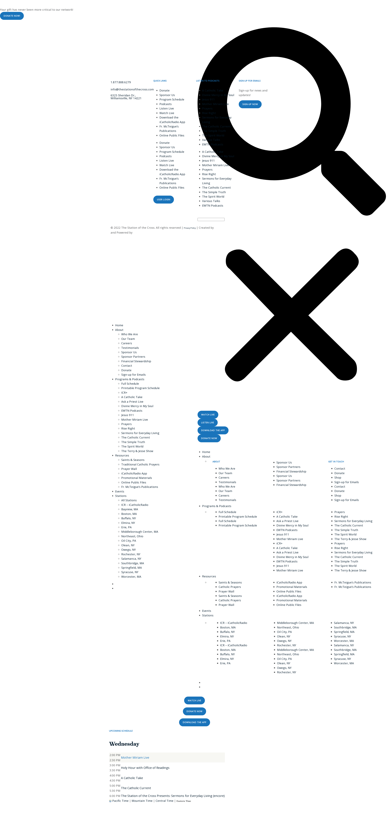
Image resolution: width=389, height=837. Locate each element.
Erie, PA (126, 527)
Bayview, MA (129, 509)
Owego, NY (128, 549)
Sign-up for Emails (133, 374)
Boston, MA (129, 514)
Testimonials (130, 348)
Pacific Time (120, 801)
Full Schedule (130, 383)
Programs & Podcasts (129, 379)
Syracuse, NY (129, 572)
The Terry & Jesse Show (137, 451)
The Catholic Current (216, 126)
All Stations (129, 500)
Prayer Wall (129, 469)
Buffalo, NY (128, 518)
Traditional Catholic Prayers (140, 464)
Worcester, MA (131, 576)
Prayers (207, 108)
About (119, 330)
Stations (120, 496)
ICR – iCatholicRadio (134, 505)
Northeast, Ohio (132, 536)
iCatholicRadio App (134, 473)
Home (119, 325)
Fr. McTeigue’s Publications (139, 487)
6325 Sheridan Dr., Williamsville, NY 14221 (126, 96)
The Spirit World (213, 135)
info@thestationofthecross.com (132, 89)
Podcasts (165, 104)
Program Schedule (171, 99)
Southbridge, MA (132, 563)
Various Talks (211, 140)
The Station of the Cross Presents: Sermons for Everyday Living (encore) (173, 796)
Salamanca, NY (131, 558)
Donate (164, 90)
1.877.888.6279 (121, 82)
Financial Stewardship (136, 361)
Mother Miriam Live (215, 104)
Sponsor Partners (133, 356)
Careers (126, 343)
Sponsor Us (167, 95)
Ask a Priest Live (132, 401)
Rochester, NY (130, 554)
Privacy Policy (190, 228)
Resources (122, 455)
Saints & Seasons (132, 460)
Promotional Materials (136, 478)
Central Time (164, 801)
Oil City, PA (128, 540)
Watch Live (166, 113)
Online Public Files (171, 135)
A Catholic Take (212, 90)
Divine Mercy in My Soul (218, 95)
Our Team (128, 339)
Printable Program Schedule (140, 388)
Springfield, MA (131, 567)
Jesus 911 (208, 99)
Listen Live (166, 108)
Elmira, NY (128, 523)
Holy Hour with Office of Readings (145, 768)
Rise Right (209, 113)
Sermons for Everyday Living (140, 433)
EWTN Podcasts (212, 144)
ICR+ (124, 392)
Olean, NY (128, 545)
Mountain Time (142, 801)
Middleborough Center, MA (139, 531)
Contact (126, 365)
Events (119, 491)
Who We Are (129, 334)
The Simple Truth (214, 131)
